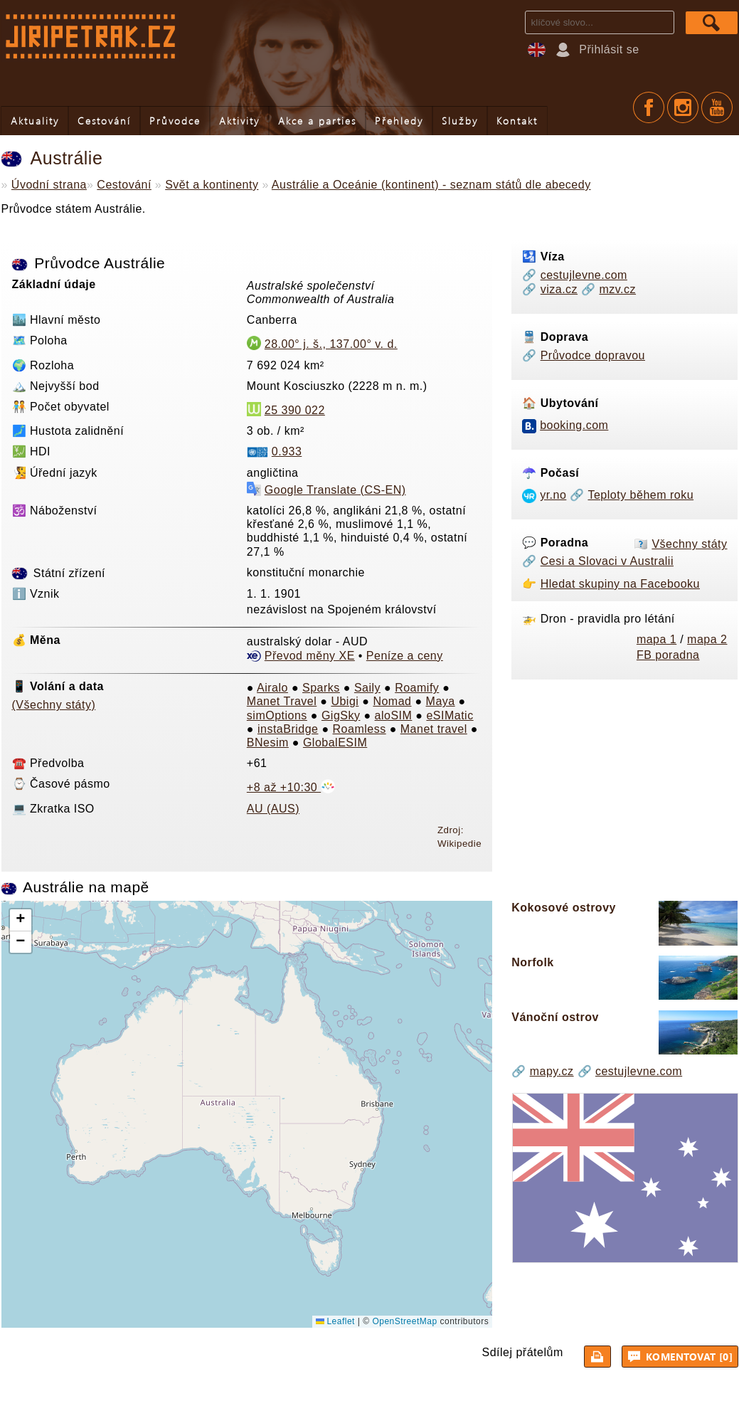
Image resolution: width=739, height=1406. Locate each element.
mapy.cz (552, 1071)
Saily (367, 688)
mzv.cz (617, 289)
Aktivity (239, 120)
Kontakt (517, 120)
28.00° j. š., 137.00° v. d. (331, 344)
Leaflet (335, 1321)
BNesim (268, 742)
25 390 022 (295, 410)
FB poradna (668, 655)
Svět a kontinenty (211, 185)
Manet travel (433, 729)
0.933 (287, 451)
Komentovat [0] (681, 1356)
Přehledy (399, 120)
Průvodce (175, 120)
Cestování (104, 120)
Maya (440, 701)
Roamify (417, 688)
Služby (460, 120)
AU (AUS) (273, 809)
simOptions (277, 715)
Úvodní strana (49, 185)
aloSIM (394, 715)
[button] (20, 920)
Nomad (392, 701)
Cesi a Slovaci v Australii (607, 561)
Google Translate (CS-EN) (335, 490)
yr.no (553, 495)
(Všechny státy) (54, 705)
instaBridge (288, 729)
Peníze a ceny (404, 656)
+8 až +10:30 (291, 787)
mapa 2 (707, 639)
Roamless (359, 729)
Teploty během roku (640, 495)
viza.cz (559, 289)
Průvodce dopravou (593, 355)
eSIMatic (449, 715)
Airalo (272, 688)
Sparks (321, 688)
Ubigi (344, 701)
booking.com (574, 425)
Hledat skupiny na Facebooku (620, 584)
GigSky (341, 715)
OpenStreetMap (404, 1321)
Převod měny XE (310, 656)
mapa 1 (656, 639)
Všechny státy (689, 544)
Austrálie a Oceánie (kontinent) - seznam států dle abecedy (431, 185)
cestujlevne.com (584, 275)
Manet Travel (282, 701)
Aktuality (35, 120)
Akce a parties (317, 120)
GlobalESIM (335, 742)
